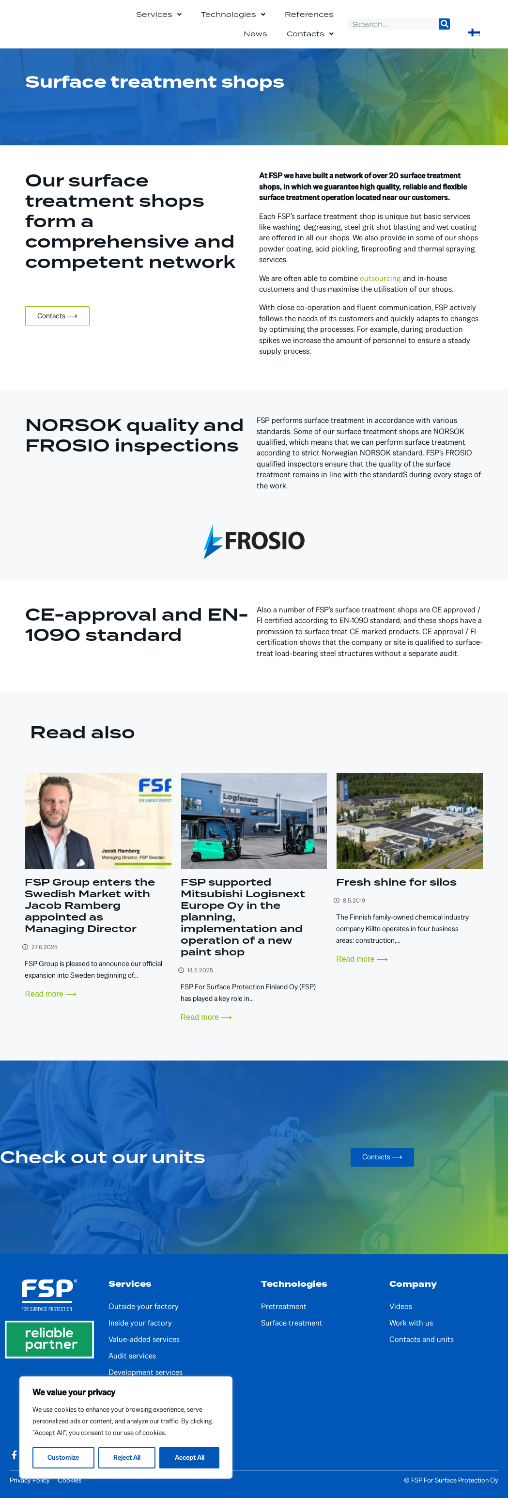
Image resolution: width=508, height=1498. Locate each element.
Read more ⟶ (51, 994)
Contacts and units (421, 1339)
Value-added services (144, 1339)
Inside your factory (140, 1323)
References (309, 14)
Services (159, 14)
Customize (63, 1457)
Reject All (126, 1457)
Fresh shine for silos (396, 882)
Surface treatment (292, 1323)
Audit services (132, 1356)
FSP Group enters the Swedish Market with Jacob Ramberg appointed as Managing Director (90, 905)
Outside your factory (143, 1306)
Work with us (411, 1323)
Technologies (233, 14)
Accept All (189, 1457)
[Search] (444, 24)
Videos (400, 1306)
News (255, 33)
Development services (145, 1372)
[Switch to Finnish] (474, 32)
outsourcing (380, 278)
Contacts (310, 34)
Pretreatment (284, 1306)
